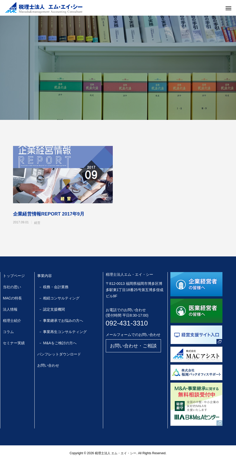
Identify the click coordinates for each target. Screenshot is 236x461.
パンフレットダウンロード (59, 354)
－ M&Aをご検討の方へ (58, 343)
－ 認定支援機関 (52, 309)
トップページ (14, 276)
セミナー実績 (14, 343)
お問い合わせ (48, 365)
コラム (8, 332)
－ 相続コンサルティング (59, 298)
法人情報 (10, 309)
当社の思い (12, 287)
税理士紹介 (12, 320)
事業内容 (44, 276)
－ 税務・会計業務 (54, 287)
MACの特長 (12, 298)
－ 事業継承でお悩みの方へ (61, 320)
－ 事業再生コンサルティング (63, 332)
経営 (37, 223)
